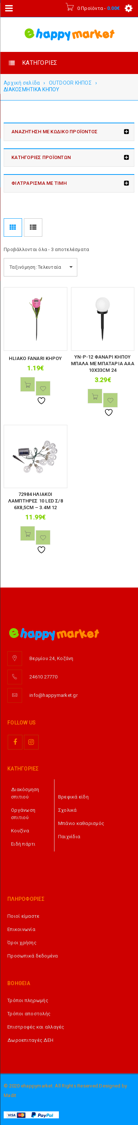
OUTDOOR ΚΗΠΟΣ (70, 83)
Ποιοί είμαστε (23, 916)
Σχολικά (67, 810)
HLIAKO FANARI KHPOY (35, 358)
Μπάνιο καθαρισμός (81, 823)
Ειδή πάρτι (23, 844)
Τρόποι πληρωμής (27, 1000)
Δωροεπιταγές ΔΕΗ (30, 1040)
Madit (10, 1095)
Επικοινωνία (21, 929)
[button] (27, 384)
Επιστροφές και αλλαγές (35, 1027)
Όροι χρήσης (21, 942)
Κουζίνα (20, 830)
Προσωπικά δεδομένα (32, 956)
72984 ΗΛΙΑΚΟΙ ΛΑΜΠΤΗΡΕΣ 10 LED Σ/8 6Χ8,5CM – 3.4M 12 (35, 500)
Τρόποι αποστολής (28, 1013)
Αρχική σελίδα (22, 83)
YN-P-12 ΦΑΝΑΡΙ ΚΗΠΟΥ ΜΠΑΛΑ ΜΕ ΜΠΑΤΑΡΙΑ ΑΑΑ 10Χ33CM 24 (102, 363)
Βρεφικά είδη (73, 797)
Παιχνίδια (69, 836)
